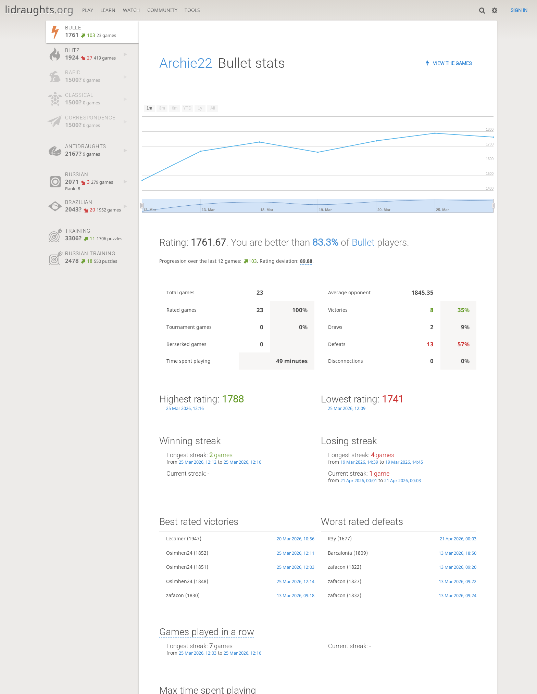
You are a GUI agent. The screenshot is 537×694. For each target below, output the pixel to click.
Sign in (519, 10)
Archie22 (185, 63)
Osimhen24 (179, 553)
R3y (332, 538)
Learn (107, 10)
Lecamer (176, 538)
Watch (131, 10)
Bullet (363, 242)
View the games (452, 63)
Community (162, 10)
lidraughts (39, 9)
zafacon (175, 595)
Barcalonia (340, 553)
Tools (192, 10)
